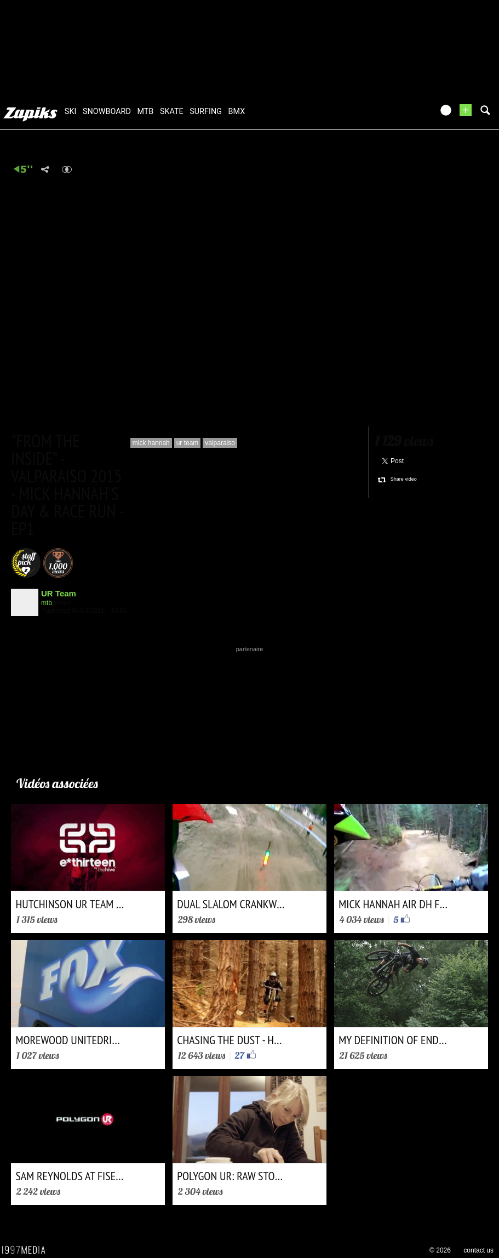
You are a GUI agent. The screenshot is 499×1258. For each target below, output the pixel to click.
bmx (236, 111)
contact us (478, 1250)
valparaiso (220, 443)
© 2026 (440, 1250)
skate (171, 111)
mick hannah (151, 443)
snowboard (107, 111)
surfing (206, 111)
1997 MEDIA (27, 1250)
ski (71, 111)
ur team (187, 443)
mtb (145, 111)
